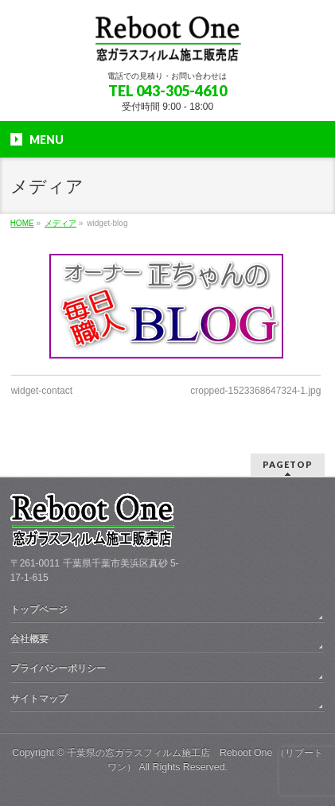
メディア (60, 223)
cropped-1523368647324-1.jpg (255, 390)
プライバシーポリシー (58, 668)
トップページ (39, 609)
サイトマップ (39, 698)
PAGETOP (288, 464)
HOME (22, 223)
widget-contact (41, 390)
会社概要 (29, 638)
